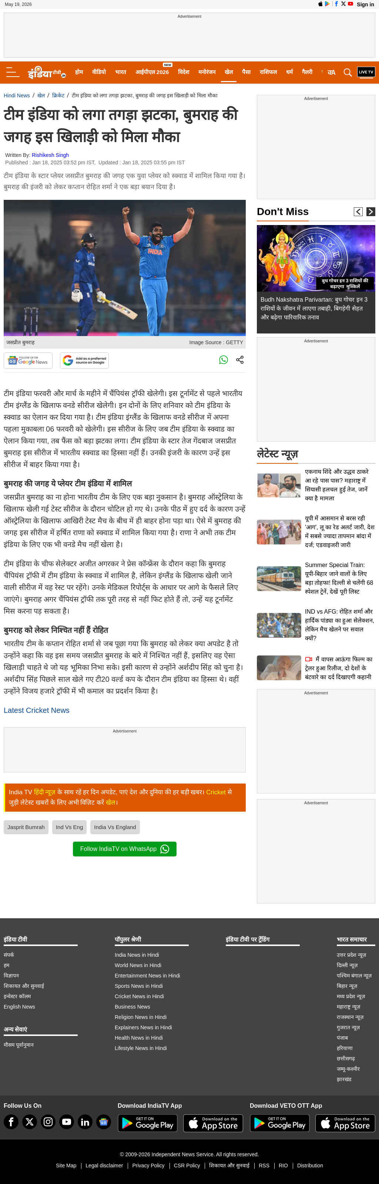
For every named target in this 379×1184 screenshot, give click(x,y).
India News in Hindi (137, 955)
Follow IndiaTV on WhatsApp (124, 849)
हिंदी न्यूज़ (45, 792)
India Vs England (115, 827)
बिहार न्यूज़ (347, 986)
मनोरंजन (206, 72)
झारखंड (344, 1079)
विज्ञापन (11, 976)
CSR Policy (187, 1165)
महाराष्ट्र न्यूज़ (348, 1007)
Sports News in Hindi (139, 986)
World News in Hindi (138, 965)
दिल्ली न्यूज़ (347, 965)
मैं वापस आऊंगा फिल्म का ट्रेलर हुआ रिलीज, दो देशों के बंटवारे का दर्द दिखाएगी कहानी (338, 668)
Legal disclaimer (104, 1165)
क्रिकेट (58, 95)
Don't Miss (283, 211)
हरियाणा (345, 1048)
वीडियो (99, 72)
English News (19, 1007)
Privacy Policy (148, 1165)
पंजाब (342, 1038)
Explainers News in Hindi (143, 1027)
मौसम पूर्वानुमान (19, 1045)
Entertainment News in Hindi (147, 976)
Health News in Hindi (139, 1038)
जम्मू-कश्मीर (348, 1069)
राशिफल (268, 72)
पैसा (246, 72)
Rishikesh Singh (50, 155)
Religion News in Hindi (141, 1017)
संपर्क (9, 955)
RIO (283, 1165)
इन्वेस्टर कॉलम (17, 996)
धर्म (289, 72)
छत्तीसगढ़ (346, 1058)
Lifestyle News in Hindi (141, 1048)
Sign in (365, 4)
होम (79, 72)
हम (6, 965)
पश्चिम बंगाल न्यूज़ (354, 976)
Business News (132, 1007)
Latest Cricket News (37, 710)
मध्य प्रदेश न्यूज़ (351, 996)
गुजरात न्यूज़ (348, 1027)
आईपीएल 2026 (152, 72)
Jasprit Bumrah (26, 827)
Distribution (310, 1165)
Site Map (66, 1165)
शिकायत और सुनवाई (24, 986)
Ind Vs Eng (69, 827)
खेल (229, 72)
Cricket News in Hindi (139, 996)
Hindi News (17, 95)
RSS (264, 1165)
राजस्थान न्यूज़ (350, 1017)
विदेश (183, 72)
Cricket (216, 792)
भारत (120, 72)
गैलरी (307, 72)
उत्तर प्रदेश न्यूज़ (351, 955)
